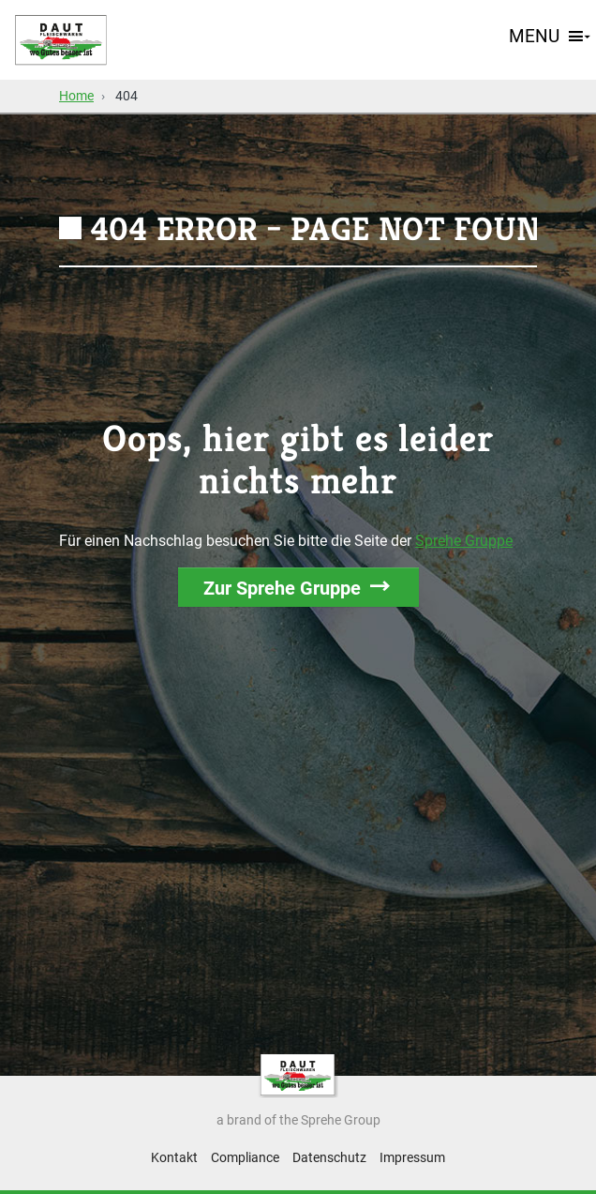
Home (76, 95)
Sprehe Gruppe (464, 541)
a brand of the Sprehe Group (298, 1119)
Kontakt (174, 1157)
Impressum (412, 1157)
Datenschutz (329, 1157)
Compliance (245, 1157)
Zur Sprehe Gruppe (282, 588)
